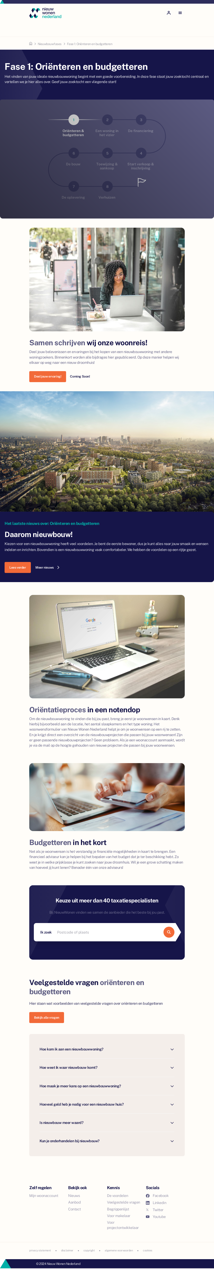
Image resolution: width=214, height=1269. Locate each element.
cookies (147, 1250)
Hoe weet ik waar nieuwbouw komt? (107, 1067)
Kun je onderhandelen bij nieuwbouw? (107, 1141)
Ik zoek (46, 932)
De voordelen (117, 1195)
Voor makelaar (118, 1216)
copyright (89, 1250)
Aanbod (74, 1202)
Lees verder (17, 567)
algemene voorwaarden (119, 1250)
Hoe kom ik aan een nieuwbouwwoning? (107, 1049)
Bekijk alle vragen (46, 1017)
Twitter (154, 1210)
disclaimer (67, 1250)
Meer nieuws (47, 567)
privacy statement (40, 1250)
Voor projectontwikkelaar (123, 1225)
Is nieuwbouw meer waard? (107, 1122)
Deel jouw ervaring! (47, 376)
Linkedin (156, 1203)
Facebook (157, 1195)
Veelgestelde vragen (123, 1202)
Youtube (156, 1217)
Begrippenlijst (118, 1209)
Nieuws (74, 1195)
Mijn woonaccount (43, 1195)
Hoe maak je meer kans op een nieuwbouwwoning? (107, 1086)
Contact (74, 1209)
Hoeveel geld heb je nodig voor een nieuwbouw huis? (107, 1104)
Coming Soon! (80, 376)
